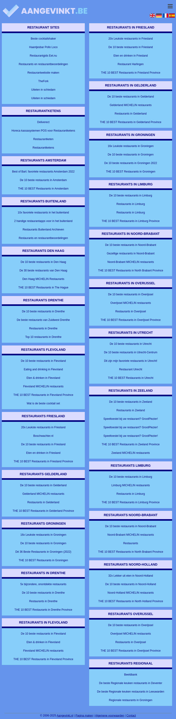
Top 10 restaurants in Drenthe (43, 337)
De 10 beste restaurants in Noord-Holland (130, 584)
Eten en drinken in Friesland (43, 452)
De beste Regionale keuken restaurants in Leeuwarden (130, 691)
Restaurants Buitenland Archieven (43, 229)
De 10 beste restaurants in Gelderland (43, 485)
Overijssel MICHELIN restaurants (130, 303)
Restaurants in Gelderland (43, 502)
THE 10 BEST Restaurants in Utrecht (130, 378)
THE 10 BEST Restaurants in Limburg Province (131, 221)
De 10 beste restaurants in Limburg (130, 195)
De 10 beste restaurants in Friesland (43, 444)
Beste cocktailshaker (43, 38)
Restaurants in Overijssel (130, 311)
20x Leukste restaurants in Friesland (43, 427)
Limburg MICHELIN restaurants (130, 485)
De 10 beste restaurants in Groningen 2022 (130, 163)
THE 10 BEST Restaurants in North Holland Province (130, 601)
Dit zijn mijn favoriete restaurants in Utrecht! (130, 360)
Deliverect (43, 122)
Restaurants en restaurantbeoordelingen (43, 64)
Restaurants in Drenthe (43, 328)
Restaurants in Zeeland (130, 410)
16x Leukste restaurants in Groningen (43, 534)
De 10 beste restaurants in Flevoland (43, 360)
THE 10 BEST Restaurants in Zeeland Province (131, 444)
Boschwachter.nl (43, 435)
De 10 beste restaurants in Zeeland (130, 401)
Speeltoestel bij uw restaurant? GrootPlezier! (130, 418)
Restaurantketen (43, 139)
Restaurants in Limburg (130, 204)
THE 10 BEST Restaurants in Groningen (43, 560)
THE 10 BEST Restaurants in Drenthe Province (43, 609)
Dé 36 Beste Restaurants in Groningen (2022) (43, 551)
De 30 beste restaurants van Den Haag (43, 270)
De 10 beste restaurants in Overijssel (130, 294)
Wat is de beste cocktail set (43, 403)
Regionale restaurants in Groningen (130, 700)
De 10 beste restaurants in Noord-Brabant (130, 245)
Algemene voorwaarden (109, 715)
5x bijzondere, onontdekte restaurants (43, 584)
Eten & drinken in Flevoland (43, 378)
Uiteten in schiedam (43, 89)
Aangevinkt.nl (65, 715)
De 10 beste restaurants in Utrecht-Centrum (130, 352)
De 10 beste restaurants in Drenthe (43, 311)
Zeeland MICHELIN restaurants (130, 452)
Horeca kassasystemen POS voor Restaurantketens (43, 130)
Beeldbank (130, 674)
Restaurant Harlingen (130, 64)
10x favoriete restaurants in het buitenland (43, 212)
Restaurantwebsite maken (43, 72)
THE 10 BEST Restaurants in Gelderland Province (43, 510)
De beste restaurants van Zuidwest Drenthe (43, 320)
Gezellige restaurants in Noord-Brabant (130, 253)
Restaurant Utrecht (130, 369)
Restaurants (130, 543)
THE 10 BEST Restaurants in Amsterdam (43, 188)
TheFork (43, 81)
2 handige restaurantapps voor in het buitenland (43, 221)
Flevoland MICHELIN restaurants (43, 386)
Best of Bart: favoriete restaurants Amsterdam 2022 (43, 171)
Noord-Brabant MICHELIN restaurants (130, 262)
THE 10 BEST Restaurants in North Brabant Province (130, 270)
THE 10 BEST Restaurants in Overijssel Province (131, 320)
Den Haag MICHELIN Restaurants (43, 279)
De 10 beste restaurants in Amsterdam (43, 180)
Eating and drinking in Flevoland (43, 369)
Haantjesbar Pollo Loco (43, 47)
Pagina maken (84, 715)
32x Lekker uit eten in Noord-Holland (130, 575)
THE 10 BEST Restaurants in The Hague (43, 287)
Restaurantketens (43, 147)
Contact (131, 715)
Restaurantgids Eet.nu (43, 55)
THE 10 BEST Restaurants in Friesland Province (43, 461)
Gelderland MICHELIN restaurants (43, 493)
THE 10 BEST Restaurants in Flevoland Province (43, 395)
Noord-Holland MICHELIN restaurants (130, 592)
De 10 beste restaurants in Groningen (43, 543)
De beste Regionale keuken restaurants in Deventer (130, 683)
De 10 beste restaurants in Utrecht (131, 343)
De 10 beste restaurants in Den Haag (43, 262)
